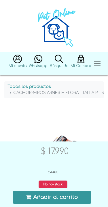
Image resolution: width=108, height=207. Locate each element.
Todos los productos (29, 87)
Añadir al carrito (52, 197)
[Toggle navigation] (97, 64)
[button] (18, 64)
